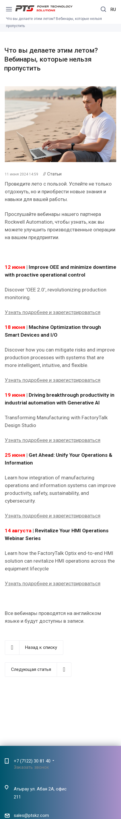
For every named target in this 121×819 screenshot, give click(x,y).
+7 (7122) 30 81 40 (32, 761)
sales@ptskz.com (31, 815)
